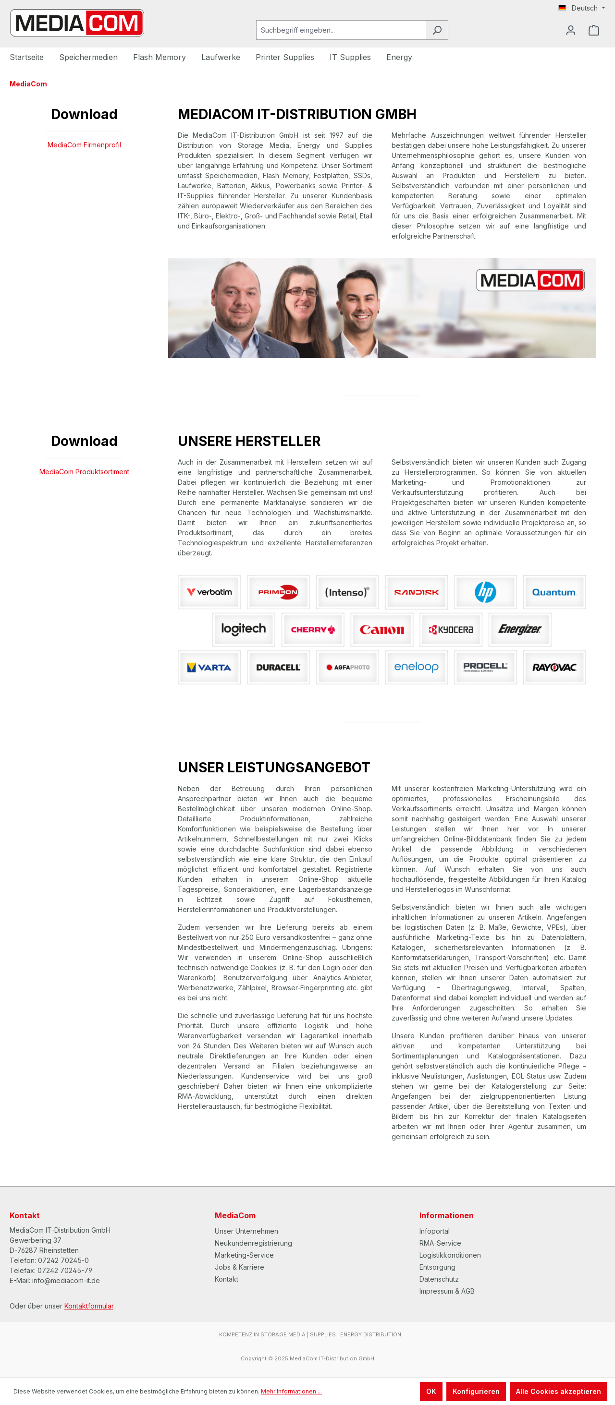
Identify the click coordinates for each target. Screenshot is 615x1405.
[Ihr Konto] (570, 30)
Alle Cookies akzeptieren (558, 1391)
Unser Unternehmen (246, 1231)
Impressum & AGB (447, 1291)
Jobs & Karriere (239, 1267)
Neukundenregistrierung (253, 1243)
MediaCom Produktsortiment (84, 472)
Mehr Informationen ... (291, 1391)
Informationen (446, 1215)
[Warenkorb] (593, 30)
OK (431, 1391)
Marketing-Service (244, 1255)
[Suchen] (437, 30)
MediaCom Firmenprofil (84, 145)
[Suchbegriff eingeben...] (341, 30)
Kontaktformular (88, 1306)
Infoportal (434, 1231)
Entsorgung (437, 1267)
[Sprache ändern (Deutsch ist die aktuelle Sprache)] (581, 8)
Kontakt (226, 1279)
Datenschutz (439, 1279)
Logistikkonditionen (450, 1255)
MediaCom (235, 1215)
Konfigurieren (476, 1391)
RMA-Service (440, 1243)
